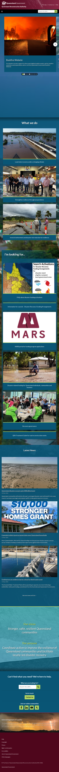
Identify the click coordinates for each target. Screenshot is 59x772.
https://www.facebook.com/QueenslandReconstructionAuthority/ (21, 708)
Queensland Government (8, 767)
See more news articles (28, 595)
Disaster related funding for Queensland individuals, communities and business (29, 386)
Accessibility (5, 751)
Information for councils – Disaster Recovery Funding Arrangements (29, 307)
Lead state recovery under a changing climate (29, 162)
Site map (44, 4)
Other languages (6, 757)
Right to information (7, 748)
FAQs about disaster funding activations (29, 297)
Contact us (51, 4)
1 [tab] (26, 74)
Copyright (4, 742)
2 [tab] (28, 74)
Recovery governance (29, 426)
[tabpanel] (30, 44)
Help (57, 4)
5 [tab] (33, 74)
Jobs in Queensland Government (10, 754)
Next (55, 44)
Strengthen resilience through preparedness (29, 200)
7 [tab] (36, 74)
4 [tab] (31, 74)
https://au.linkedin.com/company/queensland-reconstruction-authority (26, 708)
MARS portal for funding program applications (29, 346)
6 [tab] (35, 74)
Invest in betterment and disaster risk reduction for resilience (29, 237)
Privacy (3, 745)
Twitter (37, 708)
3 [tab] (30, 74)
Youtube (32, 708)
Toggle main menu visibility (2, 11)
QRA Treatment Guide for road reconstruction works (30, 435)
